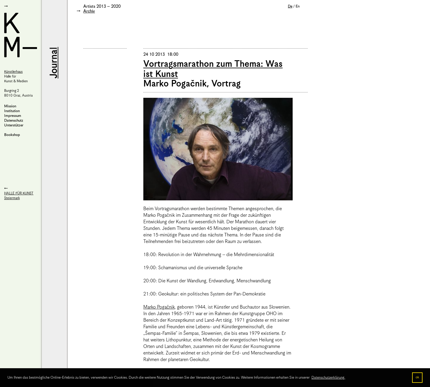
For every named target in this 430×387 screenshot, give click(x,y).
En (298, 6)
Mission (10, 106)
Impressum (12, 116)
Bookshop (12, 135)
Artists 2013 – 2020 (102, 6)
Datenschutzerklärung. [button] (328, 377)
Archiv (89, 11)
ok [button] (417, 377)
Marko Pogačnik (159, 307)
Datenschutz (13, 120)
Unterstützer (13, 125)
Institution (12, 111)
